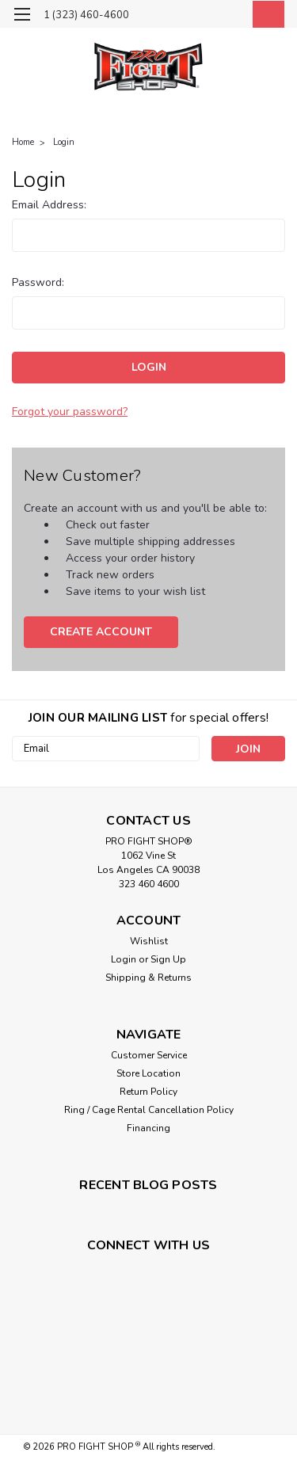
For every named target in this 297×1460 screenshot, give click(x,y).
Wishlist (149, 941)
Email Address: (49, 204)
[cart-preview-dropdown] (265, 14)
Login (63, 142)
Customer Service (149, 1055)
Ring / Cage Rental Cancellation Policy (149, 1110)
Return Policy (148, 1091)
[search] (200, 16)
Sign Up (168, 959)
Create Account (101, 631)
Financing (148, 1128)
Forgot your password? (70, 411)
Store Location (148, 1073)
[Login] (232, 16)
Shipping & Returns (148, 977)
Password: (38, 282)
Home (23, 142)
